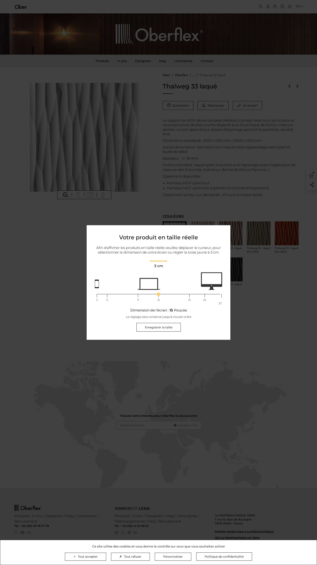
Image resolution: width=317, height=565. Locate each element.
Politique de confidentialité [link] (224, 556)
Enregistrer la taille (158, 327)
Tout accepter (85, 556)
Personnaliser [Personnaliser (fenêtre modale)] (173, 556)
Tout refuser (130, 556)
